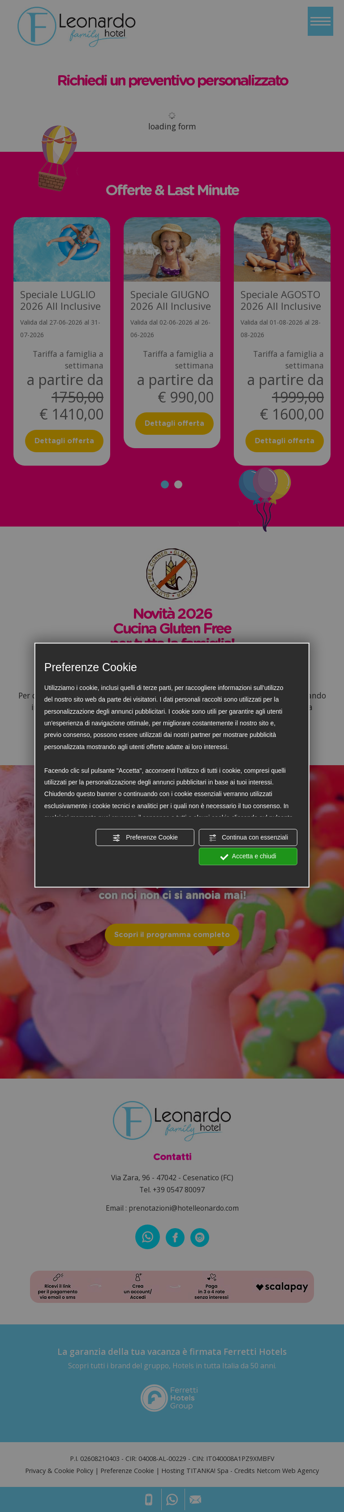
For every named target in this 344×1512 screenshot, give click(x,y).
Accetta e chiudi (248, 857)
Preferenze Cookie (145, 838)
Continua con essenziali (248, 838)
